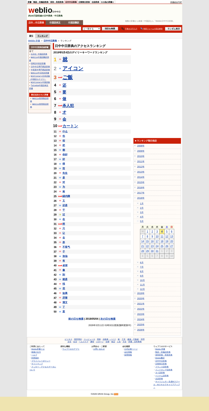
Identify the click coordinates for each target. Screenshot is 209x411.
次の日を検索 (108, 318)
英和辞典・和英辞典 (163, 355)
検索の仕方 (36, 352)
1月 (142, 203)
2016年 (141, 187)
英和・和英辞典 (57, 2)
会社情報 (128, 352)
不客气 (66, 247)
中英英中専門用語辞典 (40, 69)
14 (142, 241)
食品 (113, 342)
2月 (142, 208)
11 (162, 236)
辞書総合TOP (176, 2)
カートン (70, 126)
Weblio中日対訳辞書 (40, 73)
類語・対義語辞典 (40, 2)
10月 (142, 280)
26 (166, 246)
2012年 (141, 166)
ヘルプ (34, 355)
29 (147, 251)
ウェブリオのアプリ (70, 349)
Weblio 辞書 (34, 40)
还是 (65, 205)
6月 (142, 262)
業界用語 (78, 339)
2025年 (141, 324)
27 (171, 246)
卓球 (65, 265)
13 (171, 236)
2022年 (141, 309)
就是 (65, 279)
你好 (65, 154)
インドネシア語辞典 (163, 370)
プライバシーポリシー (40, 361)
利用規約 (35, 358)
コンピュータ (89, 339)
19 (166, 241)
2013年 (141, 172)
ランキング (42, 36)
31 (157, 251)
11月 (142, 284)
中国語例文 (55, 22)
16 (152, 241)
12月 (142, 289)
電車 (99, 339)
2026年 (141, 330)
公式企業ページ (131, 349)
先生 (65, 173)
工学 (123, 339)
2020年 (141, 298)
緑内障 (66, 196)
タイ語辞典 (160, 373)
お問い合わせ (99, 349)
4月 (142, 217)
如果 (65, 293)
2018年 (141, 198)
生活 (75, 342)
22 (147, 246)
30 (152, 251)
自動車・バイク (109, 339)
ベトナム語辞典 (162, 376)
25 (162, 246)
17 (157, 241)
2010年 (141, 156)
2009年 (141, 151)
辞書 (30, 2)
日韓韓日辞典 (84, 2)
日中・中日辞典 (36, 22)
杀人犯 (68, 105)
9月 (142, 276)
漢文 (65, 302)
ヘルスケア (83, 342)
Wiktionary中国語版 (40, 82)
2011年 (141, 161)
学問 (143, 339)
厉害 (65, 297)
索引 (31, 36)
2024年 (141, 319)
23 (152, 246)
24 (157, 246)
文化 (69, 342)
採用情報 (128, 355)
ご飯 (67, 77)
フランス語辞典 (162, 367)
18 (162, 241)
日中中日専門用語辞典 (40, 66)
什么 (65, 131)
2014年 (141, 177)
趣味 (92, 342)
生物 (107, 342)
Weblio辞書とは (38, 349)
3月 (142, 212)
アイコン (72, 68)
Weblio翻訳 (160, 358)
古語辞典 (95, 2)
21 (142, 246)
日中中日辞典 (71, 2)
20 (171, 241)
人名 (119, 342)
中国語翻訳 (73, 22)
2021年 (141, 303)
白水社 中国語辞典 (39, 54)
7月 (142, 267)
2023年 (141, 314)
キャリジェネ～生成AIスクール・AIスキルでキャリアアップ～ (166, 384)
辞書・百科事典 (135, 342)
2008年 (141, 145)
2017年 (141, 192)
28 (142, 251)
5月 (142, 221)
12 (166, 236)
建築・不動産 (133, 339)
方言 (124, 342)
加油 (65, 256)
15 (147, 241)
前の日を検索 (76, 318)
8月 (142, 271)
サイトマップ (37, 364)
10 (157, 236)
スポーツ (100, 342)
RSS (116, 394)
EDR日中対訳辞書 (38, 63)
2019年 (141, 293)
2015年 (141, 182)
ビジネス (68, 339)
